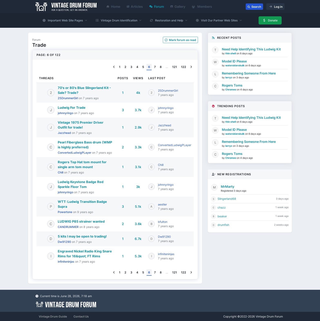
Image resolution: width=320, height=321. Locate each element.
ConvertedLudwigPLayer (75, 152)
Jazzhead (65, 132)
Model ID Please (234, 61)
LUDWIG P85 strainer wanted (81, 221)
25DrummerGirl (68, 98)
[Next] (191, 67)
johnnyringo (66, 113)
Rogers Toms (232, 85)
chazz (222, 207)
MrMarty (227, 186)
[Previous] (114, 67)
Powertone (65, 212)
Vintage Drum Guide (53, 316)
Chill (61, 172)
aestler (162, 204)
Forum (156, 6)
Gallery (177, 6)
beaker (222, 216)
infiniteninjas (66, 261)
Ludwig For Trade (72, 108)
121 (174, 67)
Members (202, 6)
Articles (135, 6)
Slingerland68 (227, 198)
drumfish (223, 225)
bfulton (162, 221)
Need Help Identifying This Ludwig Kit (251, 49)
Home (113, 6)
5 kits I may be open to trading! (82, 236)
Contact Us (81, 316)
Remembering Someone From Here (249, 73)
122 (183, 67)
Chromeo (231, 89)
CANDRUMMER (68, 227)
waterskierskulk (235, 65)
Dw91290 (65, 241)
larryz (229, 77)
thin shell (231, 53)
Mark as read (180, 40)
